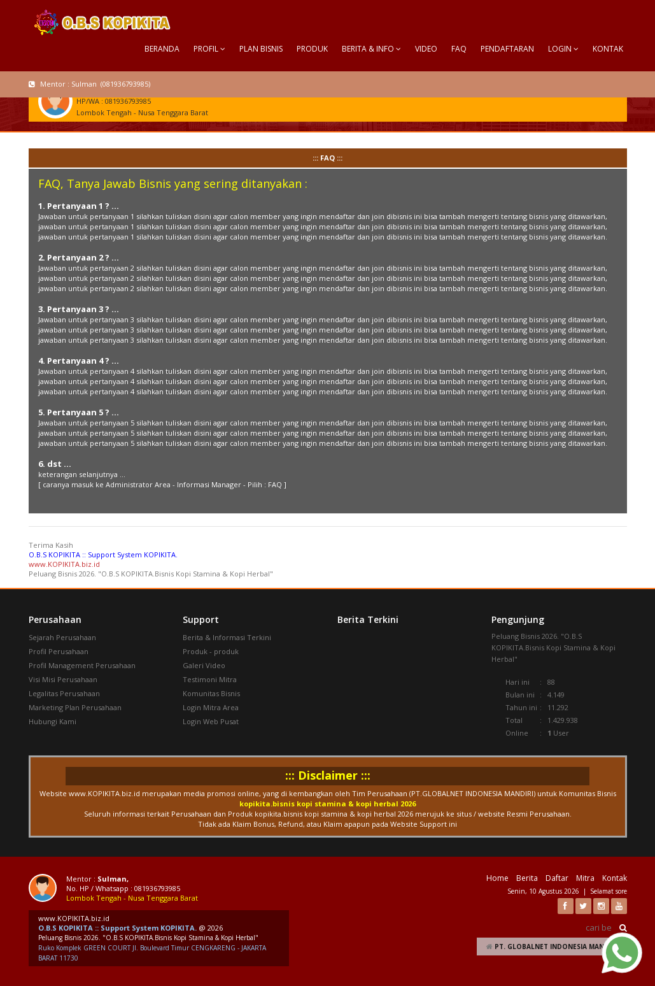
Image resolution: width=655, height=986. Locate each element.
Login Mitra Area (211, 707)
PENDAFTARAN (507, 48)
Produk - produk (211, 651)
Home (497, 878)
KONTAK (608, 48)
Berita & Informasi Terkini (227, 637)
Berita (527, 878)
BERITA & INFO (371, 48)
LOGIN (563, 48)
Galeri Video (204, 665)
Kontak (614, 878)
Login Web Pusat (211, 721)
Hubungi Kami (52, 721)
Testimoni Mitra (210, 679)
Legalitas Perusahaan (64, 693)
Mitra (585, 878)
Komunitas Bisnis (211, 693)
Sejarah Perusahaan (62, 637)
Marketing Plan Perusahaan (75, 707)
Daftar (557, 878)
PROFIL (209, 48)
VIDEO (426, 48)
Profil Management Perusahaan (82, 665)
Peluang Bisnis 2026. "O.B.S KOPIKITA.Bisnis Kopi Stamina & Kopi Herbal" (148, 937)
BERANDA (162, 48)
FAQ (459, 48)
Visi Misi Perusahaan (63, 679)
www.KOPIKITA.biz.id (64, 564)
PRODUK (312, 48)
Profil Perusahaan (58, 651)
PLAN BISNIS (261, 48)
